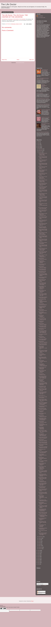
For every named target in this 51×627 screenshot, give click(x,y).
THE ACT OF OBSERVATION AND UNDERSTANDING (43, 79)
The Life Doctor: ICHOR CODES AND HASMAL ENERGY (42, 274)
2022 (39, 144)
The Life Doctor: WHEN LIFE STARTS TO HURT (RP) (42, 393)
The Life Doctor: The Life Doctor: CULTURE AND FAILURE (42, 187)
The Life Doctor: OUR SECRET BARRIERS (42, 409)
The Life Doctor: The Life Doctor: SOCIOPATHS (42, 442)
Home (18, 59)
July (39, 539)
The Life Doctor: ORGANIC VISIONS (42, 324)
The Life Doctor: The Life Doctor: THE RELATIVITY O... (42, 177)
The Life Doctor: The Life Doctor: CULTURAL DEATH (42, 490)
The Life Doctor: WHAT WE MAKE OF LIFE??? (42, 519)
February (40, 547)
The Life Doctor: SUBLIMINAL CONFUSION (41, 428)
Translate (43, 585)
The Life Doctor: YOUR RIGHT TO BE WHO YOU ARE (42, 389)
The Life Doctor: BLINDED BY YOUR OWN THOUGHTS (42, 434)
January (40, 548)
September (41, 536)
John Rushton (40, 15)
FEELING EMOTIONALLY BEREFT (44, 85)
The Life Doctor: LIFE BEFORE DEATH (42, 272)
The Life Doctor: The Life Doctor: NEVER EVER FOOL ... (42, 164)
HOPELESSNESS (40, 93)
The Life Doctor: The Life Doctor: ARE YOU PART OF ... (42, 224)
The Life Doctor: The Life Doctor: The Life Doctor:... (42, 167)
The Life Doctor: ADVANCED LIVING (42, 422)
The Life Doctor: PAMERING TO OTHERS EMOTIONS (42, 364)
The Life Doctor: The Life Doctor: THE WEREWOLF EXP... (42, 214)
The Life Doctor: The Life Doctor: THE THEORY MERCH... (42, 197)
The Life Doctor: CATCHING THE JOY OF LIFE (42, 361)
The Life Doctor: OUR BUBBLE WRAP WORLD (42, 307)
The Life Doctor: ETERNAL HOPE (41, 337)
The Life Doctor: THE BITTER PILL (42, 329)
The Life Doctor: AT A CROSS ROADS (42, 487)
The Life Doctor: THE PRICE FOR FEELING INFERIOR (42, 475)
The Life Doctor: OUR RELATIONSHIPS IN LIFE (42, 358)
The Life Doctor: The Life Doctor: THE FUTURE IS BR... (42, 230)
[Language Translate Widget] (42, 584)
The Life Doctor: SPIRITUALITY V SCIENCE (41, 261)
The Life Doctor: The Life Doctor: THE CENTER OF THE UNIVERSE (13, 19)
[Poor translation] (4, 609)
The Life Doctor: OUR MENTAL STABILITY (42, 227)
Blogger (32, 601)
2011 (39, 562)
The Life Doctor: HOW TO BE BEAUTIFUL (42, 326)
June (40, 541)
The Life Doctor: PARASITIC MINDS (42, 267)
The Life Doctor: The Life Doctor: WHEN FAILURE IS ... (42, 171)
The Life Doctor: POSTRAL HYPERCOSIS (41, 316)
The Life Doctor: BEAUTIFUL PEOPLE (42, 440)
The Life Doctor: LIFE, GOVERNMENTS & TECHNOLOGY (42, 510)
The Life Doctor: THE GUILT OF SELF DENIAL (42, 280)
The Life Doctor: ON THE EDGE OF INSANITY (42, 438)
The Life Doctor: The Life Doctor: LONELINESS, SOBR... (42, 236)
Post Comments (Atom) (20, 62)
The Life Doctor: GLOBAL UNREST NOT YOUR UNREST (42, 351)
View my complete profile (41, 17)
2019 (39, 550)
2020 (39, 147)
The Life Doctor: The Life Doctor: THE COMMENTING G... (42, 256)
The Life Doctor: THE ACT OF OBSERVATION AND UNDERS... (42, 301)
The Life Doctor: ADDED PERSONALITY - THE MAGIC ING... (42, 383)
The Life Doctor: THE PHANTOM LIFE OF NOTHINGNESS (42, 419)
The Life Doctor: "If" (41, 395)
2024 (39, 141)
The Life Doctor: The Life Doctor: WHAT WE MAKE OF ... (42, 252)
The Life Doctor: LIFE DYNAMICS (42, 414)
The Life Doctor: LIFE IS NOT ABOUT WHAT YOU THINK (42, 534)
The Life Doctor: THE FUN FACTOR (42, 264)
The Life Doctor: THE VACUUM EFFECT (42, 269)
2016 (39, 555)
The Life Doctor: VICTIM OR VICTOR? (42, 397)
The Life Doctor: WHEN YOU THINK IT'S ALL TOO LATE (42, 294)
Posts (38, 591)
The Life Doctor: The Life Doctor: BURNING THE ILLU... (42, 184)
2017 (39, 553)
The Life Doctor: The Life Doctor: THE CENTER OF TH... (42, 191)
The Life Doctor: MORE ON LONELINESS (42, 339)
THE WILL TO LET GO (45, 117)
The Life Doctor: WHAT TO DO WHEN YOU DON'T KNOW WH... (42, 331)
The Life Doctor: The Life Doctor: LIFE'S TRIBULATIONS (42, 194)
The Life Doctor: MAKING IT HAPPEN (42, 461)
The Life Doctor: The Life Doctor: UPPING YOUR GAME (42, 249)
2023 (39, 143)
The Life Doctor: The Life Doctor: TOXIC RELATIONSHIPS (42, 233)
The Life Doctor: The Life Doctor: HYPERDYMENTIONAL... (42, 205)
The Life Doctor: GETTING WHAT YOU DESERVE (42, 424)
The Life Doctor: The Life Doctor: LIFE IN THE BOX (42, 201)
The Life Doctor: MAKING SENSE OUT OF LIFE (42, 447)
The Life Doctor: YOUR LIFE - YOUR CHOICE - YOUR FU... (42, 400)
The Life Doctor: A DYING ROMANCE (42, 445)
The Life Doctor (8, 4)
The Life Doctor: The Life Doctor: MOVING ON (42, 513)
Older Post (31, 59)
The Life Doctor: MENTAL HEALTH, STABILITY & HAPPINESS (42, 403)
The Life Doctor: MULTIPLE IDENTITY (42, 304)
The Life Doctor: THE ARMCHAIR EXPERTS (42, 500)
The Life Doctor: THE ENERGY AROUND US (42, 522)
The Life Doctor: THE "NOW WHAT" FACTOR (42, 291)
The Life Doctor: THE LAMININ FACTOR (42, 319)
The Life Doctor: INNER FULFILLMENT (42, 277)
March (40, 545)
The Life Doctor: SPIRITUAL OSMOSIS (42, 342)
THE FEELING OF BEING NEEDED (44, 70)
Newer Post (4, 59)
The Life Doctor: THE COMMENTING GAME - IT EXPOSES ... (42, 515)
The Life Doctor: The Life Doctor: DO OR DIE (42, 208)
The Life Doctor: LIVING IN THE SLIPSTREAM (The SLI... (42, 493)
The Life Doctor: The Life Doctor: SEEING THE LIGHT (42, 157)
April (40, 544)
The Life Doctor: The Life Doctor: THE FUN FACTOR (42, 221)
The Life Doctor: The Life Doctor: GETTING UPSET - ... (42, 161)
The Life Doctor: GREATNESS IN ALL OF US (42, 455)
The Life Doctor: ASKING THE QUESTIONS (42, 298)
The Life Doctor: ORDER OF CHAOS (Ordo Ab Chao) (42, 471)
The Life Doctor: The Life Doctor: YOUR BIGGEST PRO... (42, 154)
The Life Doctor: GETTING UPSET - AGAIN (42, 354)
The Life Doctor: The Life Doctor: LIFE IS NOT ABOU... (42, 217)
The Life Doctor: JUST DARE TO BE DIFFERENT (42, 368)
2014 (39, 558)
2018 (39, 552)
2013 (39, 559)
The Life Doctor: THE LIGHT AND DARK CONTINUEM (42, 283)
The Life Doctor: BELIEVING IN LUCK (42, 310)
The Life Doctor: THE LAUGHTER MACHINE (42, 525)
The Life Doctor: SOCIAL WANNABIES (42, 243)
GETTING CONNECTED (45, 109)
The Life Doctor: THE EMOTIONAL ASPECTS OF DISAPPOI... (42, 287)
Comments (39, 593)
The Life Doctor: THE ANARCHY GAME (42, 387)
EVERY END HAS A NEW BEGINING (43, 104)
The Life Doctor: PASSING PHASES (42, 481)
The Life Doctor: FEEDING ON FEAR (42, 259)
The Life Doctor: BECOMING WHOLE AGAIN (42, 313)
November (41, 150)
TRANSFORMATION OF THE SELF (43, 98)
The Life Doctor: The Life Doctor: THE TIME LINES (42, 211)
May (39, 542)
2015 (39, 556)
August (40, 538)
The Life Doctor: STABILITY (41, 321)
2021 (39, 146)
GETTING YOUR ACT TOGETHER (43, 132)
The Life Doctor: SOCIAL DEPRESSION (42, 406)
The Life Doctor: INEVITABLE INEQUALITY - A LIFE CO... (42, 347)
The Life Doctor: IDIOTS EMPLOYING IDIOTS (42, 344)
